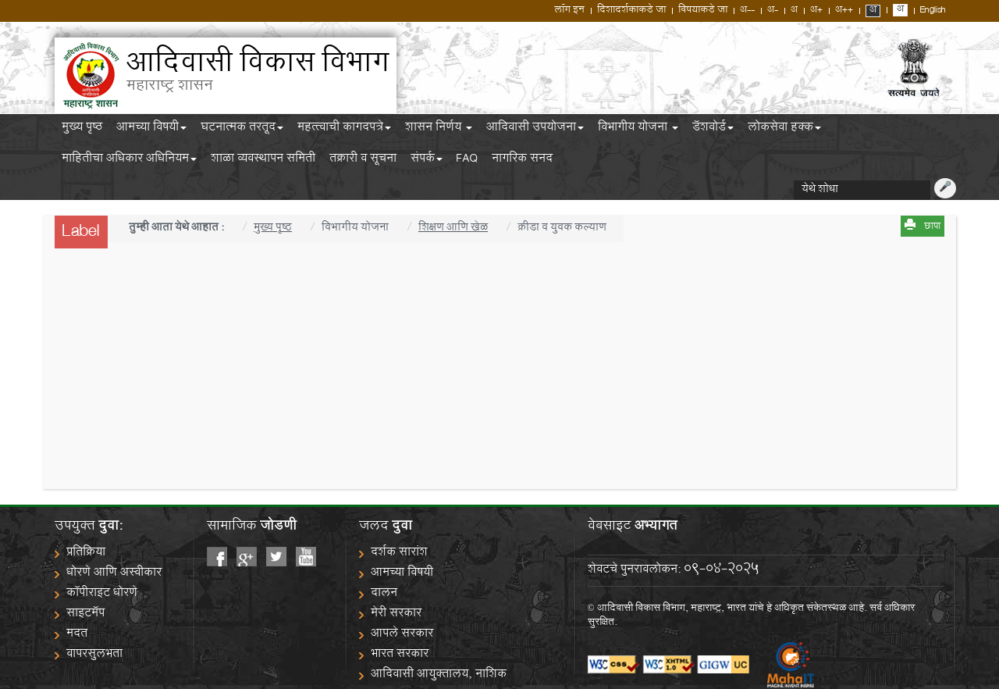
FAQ (467, 161)
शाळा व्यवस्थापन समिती (263, 161)
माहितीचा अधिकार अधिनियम (129, 161)
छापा (932, 227)
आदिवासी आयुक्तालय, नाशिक (439, 675)
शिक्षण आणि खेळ (453, 229)
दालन (384, 594)
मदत (76, 635)
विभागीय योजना (638, 129)
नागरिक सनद (522, 161)
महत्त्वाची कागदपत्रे (344, 129)
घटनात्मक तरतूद (242, 129)
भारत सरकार (399, 655)
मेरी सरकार (396, 614)
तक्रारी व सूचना (362, 161)
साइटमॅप (85, 614)
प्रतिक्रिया (85, 553)
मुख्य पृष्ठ (82, 129)
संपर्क (427, 161)
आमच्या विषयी (151, 129)
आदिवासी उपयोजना (535, 129)
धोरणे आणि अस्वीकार (114, 574)
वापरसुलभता (94, 655)
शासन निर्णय (438, 129)
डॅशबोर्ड (713, 129)
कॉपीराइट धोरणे (101, 594)
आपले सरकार (402, 635)
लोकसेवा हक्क (784, 129)
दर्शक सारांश (399, 553)
